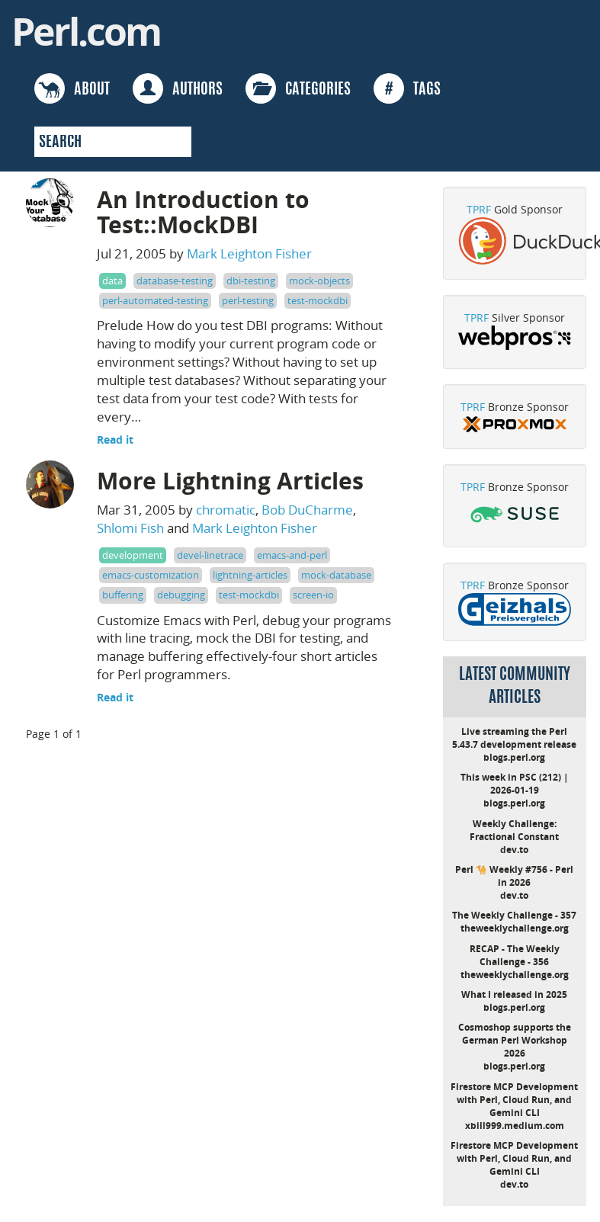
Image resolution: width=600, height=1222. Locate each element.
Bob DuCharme (307, 509)
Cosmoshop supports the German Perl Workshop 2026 (514, 1040)
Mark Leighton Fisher (249, 253)
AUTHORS (178, 88)
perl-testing (248, 300)
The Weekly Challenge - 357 (514, 915)
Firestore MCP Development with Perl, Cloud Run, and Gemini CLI (514, 1099)
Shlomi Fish (130, 528)
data (112, 280)
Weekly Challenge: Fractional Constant (514, 830)
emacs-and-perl (292, 555)
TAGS (407, 88)
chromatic (225, 509)
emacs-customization (150, 575)
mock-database (336, 575)
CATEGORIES (298, 88)
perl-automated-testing (155, 300)
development (132, 555)
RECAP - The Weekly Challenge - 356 (515, 955)
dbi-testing (250, 280)
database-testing (174, 280)
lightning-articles (250, 575)
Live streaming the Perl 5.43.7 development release (514, 738)
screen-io (313, 594)
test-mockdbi (317, 300)
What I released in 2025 (514, 994)
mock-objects (319, 280)
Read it (115, 439)
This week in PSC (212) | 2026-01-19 (514, 784)
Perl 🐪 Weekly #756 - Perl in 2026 (514, 876)
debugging (181, 594)
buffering (122, 594)
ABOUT (72, 88)
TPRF (479, 209)
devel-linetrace (210, 555)
